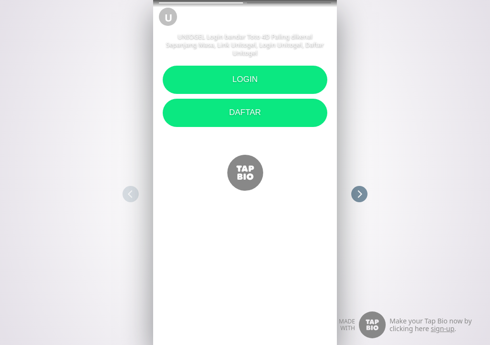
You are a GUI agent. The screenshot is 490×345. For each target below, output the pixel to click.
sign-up (442, 328)
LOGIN (245, 79)
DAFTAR (245, 112)
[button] (201, 2)
